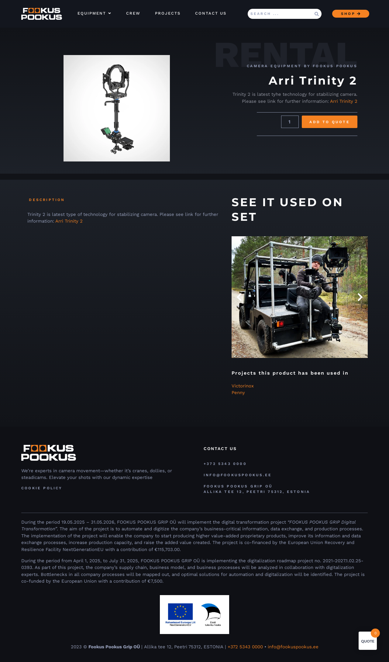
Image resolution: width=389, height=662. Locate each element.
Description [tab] (47, 200)
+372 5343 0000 (246, 647)
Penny (238, 392)
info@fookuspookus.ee (293, 647)
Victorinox (243, 386)
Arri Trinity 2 (343, 101)
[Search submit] (317, 14)
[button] (239, 297)
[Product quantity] (290, 122)
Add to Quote (329, 122)
